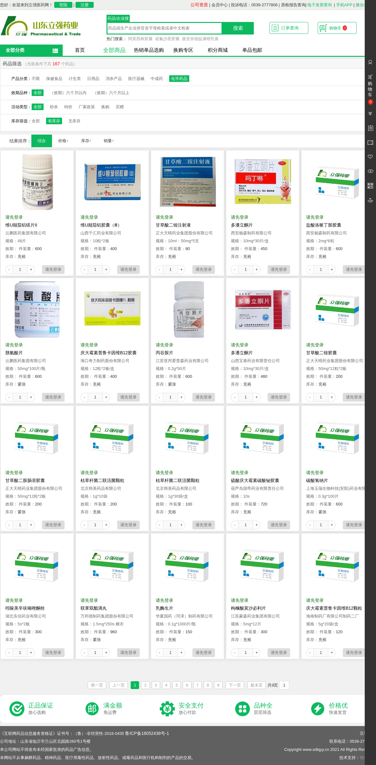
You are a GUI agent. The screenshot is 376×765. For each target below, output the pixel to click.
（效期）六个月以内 (68, 92)
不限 (36, 78)
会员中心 (220, 5)
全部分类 (15, 50)
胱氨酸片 (14, 352)
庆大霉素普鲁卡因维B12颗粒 (334, 608)
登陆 (63, 5)
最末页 (256, 685)
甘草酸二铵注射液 (173, 224)
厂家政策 (87, 106)
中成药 (157, 78)
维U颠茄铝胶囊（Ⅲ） (101, 224)
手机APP (344, 5)
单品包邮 (252, 50)
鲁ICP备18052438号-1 (147, 733)
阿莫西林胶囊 (140, 38)
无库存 (74, 121)
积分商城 (218, 50)
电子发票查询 (319, 5)
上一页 (118, 685)
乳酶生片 (164, 608)
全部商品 (114, 50)
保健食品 (54, 78)
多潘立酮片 (242, 224)
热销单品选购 (149, 50)
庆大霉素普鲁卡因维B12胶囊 (109, 352)
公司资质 (199, 4)
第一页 (97, 685)
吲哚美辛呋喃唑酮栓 (25, 608)
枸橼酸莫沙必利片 (248, 608)
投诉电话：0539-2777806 (254, 5)
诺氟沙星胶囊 (167, 38)
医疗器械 (136, 78)
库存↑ (86, 140)
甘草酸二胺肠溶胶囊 (25, 480)
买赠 (120, 106)
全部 (38, 92)
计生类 (75, 78)
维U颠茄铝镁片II (21, 224)
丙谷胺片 (164, 352)
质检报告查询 (293, 5)
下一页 (235, 685)
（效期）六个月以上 (111, 92)
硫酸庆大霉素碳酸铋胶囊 (255, 480)
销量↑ (109, 140)
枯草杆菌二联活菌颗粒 (102, 480)
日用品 (93, 78)
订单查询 (290, 27)
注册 (85, 5)
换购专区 (183, 50)
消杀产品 (114, 78)
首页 (80, 50)
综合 (42, 140)
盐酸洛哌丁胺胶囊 (323, 224)
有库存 (54, 121)
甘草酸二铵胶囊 (321, 352)
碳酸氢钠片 (317, 480)
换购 (105, 106)
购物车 (338, 27)
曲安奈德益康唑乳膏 (200, 38)
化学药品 (179, 78)
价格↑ (63, 140)
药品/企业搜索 (118, 19)
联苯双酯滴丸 (94, 608)
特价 (68, 106)
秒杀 (54, 106)
